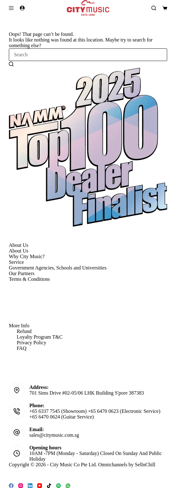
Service (16, 262)
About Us (18, 250)
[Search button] (11, 64)
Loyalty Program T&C (39, 337)
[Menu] (11, 8)
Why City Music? (27, 256)
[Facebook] (11, 485)
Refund (24, 331)
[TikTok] (49, 485)
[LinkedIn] (30, 485)
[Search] (153, 8)
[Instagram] (20, 485)
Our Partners (21, 273)
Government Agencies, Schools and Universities (58, 267)
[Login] (22, 8)
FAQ (21, 348)
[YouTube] (39, 485)
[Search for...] (88, 54)
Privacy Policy (31, 342)
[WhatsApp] (68, 485)
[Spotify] (58, 485)
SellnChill (145, 464)
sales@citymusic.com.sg (54, 435)
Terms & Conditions (29, 279)
